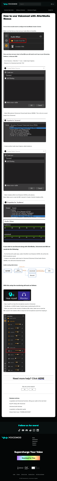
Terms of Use (24, 474)
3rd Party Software (40, 474)
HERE (41, 378)
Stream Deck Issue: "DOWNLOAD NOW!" (20, 412)
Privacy (18, 474)
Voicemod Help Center (9, 10)
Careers (34, 444)
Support (34, 443)
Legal (14, 474)
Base (33, 437)
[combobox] (30, 4)
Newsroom (34, 441)
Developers (35, 439)
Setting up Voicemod (20, 10)
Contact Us (50, 10)
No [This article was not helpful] (32, 389)
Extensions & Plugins (32, 10)
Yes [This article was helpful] (24, 389)
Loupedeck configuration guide (17, 409)
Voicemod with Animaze (15, 406)
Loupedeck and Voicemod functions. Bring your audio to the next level (27, 401)
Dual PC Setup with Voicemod (17, 403)
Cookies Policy (31, 474)
